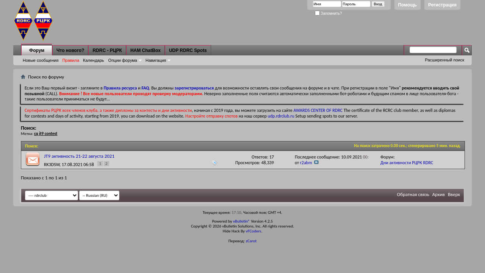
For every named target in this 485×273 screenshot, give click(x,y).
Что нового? (70, 50)
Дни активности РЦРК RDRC (406, 162)
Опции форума (122, 60)
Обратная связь (413, 194)
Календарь (93, 60)
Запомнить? (328, 13)
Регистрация (442, 5)
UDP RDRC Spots (188, 50)
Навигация (156, 60)
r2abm (306, 162)
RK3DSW (51, 164)
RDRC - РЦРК (107, 50)
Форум (36, 50)
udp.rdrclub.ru (281, 116)
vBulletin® (241, 221)
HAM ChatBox (145, 50)
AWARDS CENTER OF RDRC (318, 110)
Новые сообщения (40, 60)
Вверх (454, 194)
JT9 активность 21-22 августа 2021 (79, 156)
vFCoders (253, 231)
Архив (438, 194)
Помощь (407, 5)
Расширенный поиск (444, 60)
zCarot (251, 240)
